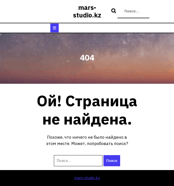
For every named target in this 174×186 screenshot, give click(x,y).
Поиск (114, 11)
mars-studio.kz (87, 11)
